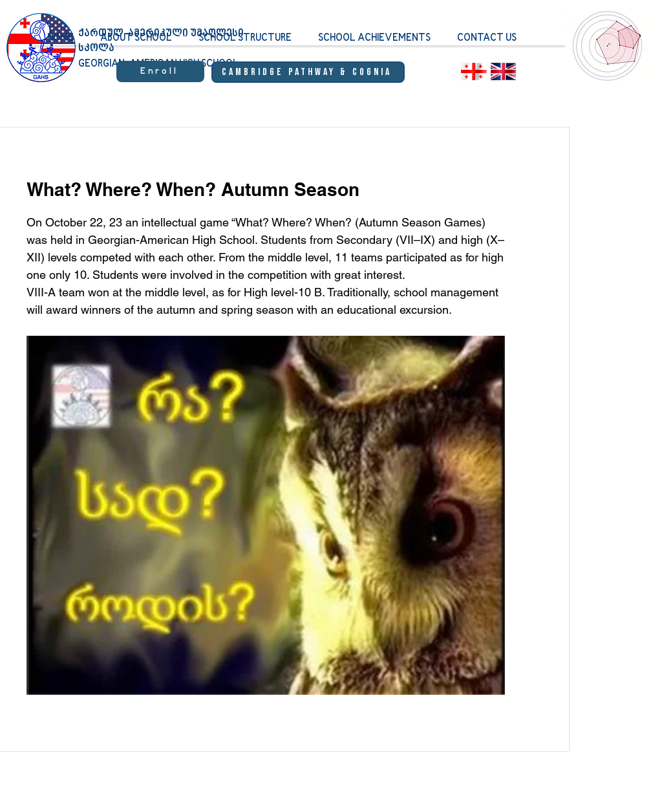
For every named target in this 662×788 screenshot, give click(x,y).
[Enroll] (160, 71)
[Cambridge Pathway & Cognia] (308, 72)
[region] (608, 55)
